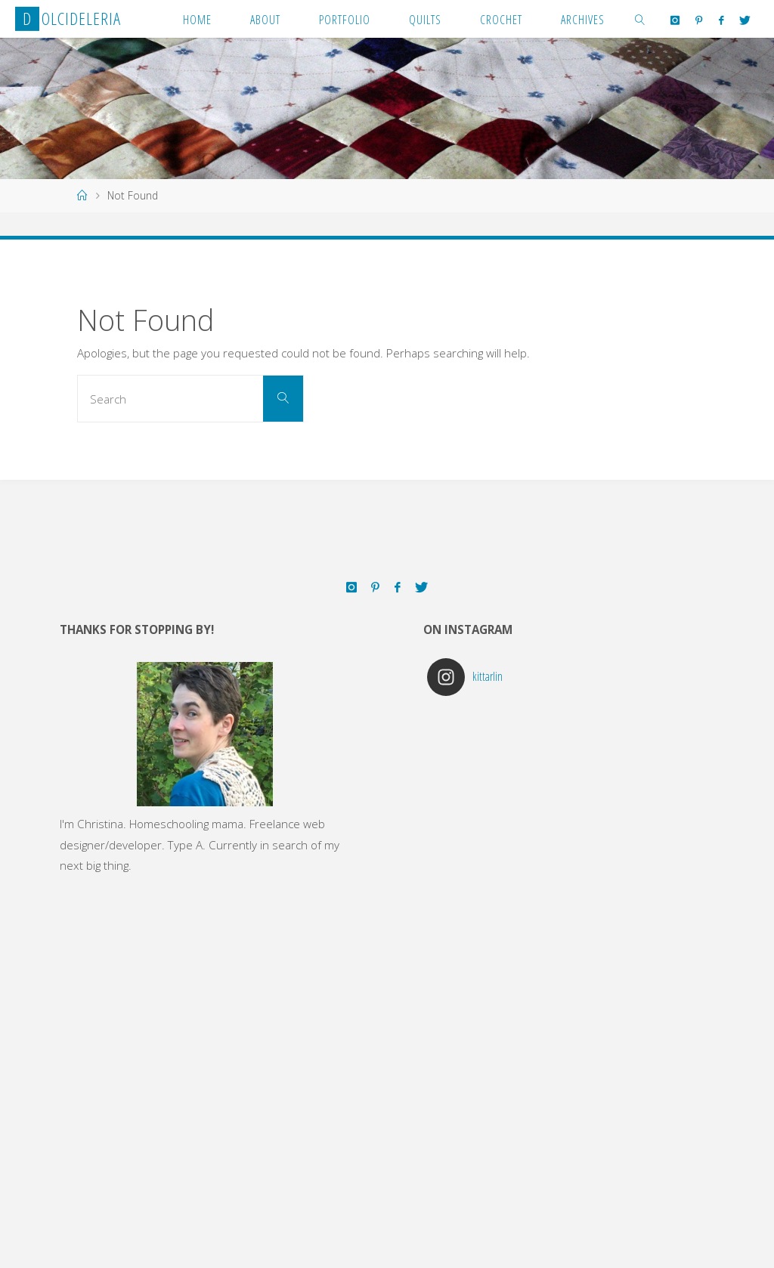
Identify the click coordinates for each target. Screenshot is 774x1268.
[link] (640, 19)
